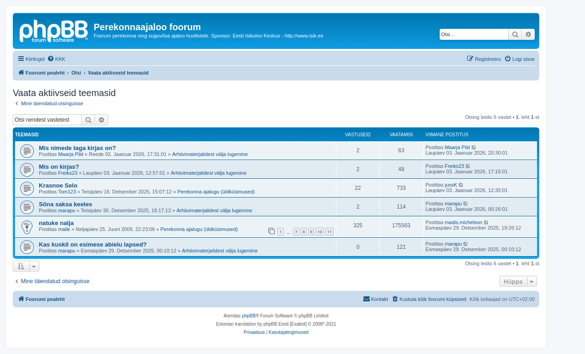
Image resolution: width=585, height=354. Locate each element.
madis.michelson (463, 222)
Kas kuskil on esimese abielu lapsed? (93, 244)
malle (64, 229)
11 (329, 232)
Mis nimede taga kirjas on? (77, 148)
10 (319, 232)
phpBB (248, 315)
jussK (451, 185)
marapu (66, 210)
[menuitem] (56, 59)
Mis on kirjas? (59, 166)
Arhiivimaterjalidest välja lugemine (210, 154)
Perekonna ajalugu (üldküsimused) (216, 191)
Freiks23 (67, 173)
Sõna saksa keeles (65, 204)
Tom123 (67, 191)
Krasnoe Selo (58, 185)
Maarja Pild (70, 154)
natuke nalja (56, 223)
